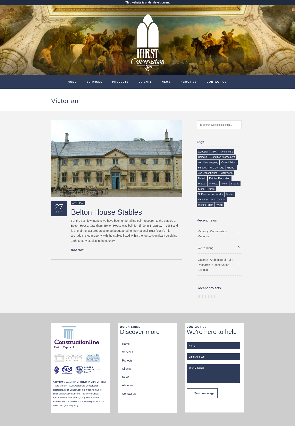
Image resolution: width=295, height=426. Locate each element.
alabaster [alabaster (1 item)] (203, 151)
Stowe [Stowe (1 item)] (211, 189)
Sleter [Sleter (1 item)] (224, 183)
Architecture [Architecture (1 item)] (226, 151)
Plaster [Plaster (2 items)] (202, 183)
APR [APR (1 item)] (214, 151)
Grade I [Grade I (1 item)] (231, 167)
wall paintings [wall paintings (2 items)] (218, 199)
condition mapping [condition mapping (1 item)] (208, 162)
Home (72, 81)
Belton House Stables (106, 212)
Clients (145, 81)
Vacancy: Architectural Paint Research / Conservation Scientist (215, 264)
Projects (120, 81)
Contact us (217, 81)
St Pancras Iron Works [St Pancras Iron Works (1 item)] (210, 194)
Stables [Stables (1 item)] (235, 183)
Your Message (213, 373)
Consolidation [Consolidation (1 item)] (228, 162)
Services (94, 81)
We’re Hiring (205, 248)
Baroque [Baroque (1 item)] (202, 157)
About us (189, 81)
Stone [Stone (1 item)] (201, 189)
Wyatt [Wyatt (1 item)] (219, 204)
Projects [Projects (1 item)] (213, 183)
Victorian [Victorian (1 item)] (203, 199)
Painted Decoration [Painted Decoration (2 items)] (219, 178)
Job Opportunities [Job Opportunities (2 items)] (207, 173)
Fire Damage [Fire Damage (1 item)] (217, 167)
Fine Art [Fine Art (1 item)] (202, 167)
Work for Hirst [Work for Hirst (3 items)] (205, 204)
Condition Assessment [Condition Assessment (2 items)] (223, 157)
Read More (77, 249)
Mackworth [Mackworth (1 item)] (227, 173)
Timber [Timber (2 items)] (230, 194)
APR (74, 203)
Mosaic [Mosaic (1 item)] (202, 178)
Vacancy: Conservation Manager (212, 234)
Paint (81, 203)
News (166, 81)
